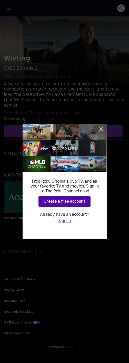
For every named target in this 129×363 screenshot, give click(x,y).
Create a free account (64, 201)
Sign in (64, 221)
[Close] (101, 129)
